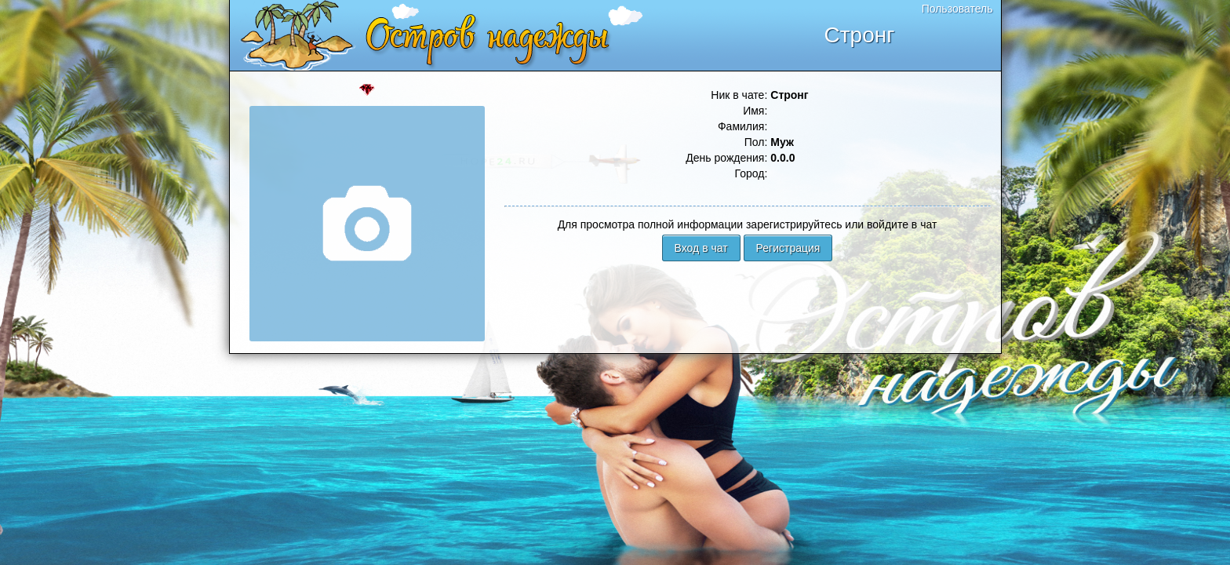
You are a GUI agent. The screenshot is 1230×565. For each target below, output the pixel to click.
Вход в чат (701, 248)
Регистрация (788, 248)
